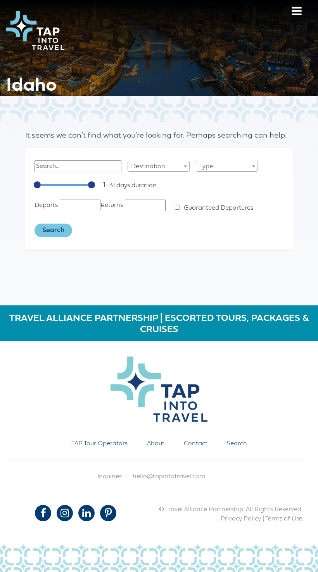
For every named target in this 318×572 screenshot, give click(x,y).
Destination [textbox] (148, 167)
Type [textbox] (206, 167)
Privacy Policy (241, 519)
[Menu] (296, 12)
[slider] (37, 185)
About (155, 444)
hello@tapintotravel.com (169, 477)
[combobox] (159, 166)
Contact (195, 444)
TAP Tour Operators (99, 444)
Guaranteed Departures (218, 208)
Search (237, 444)
